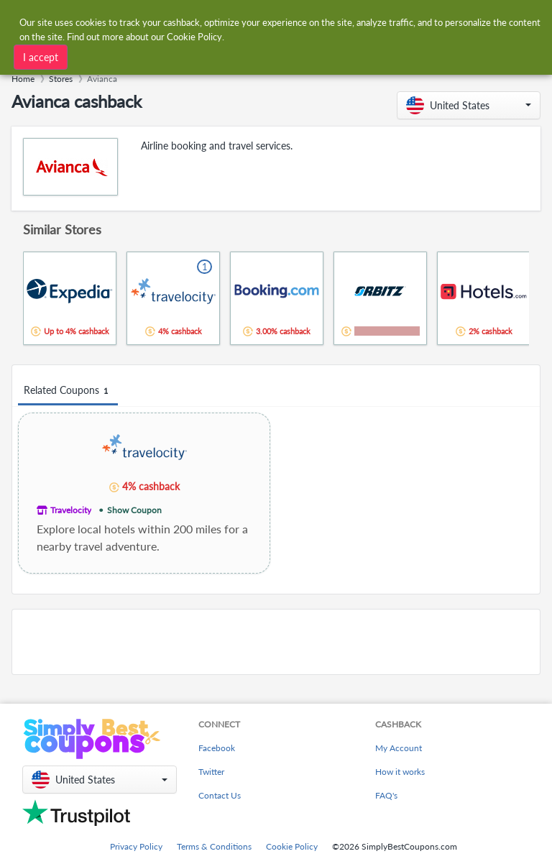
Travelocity (70, 510)
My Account (398, 748)
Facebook (216, 748)
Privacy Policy (136, 846)
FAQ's (386, 795)
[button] (468, 105)
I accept (40, 57)
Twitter (211, 771)
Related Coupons (68, 390)
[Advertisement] (276, 642)
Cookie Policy (292, 846)
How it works (400, 771)
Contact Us (219, 795)
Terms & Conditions (214, 846)
